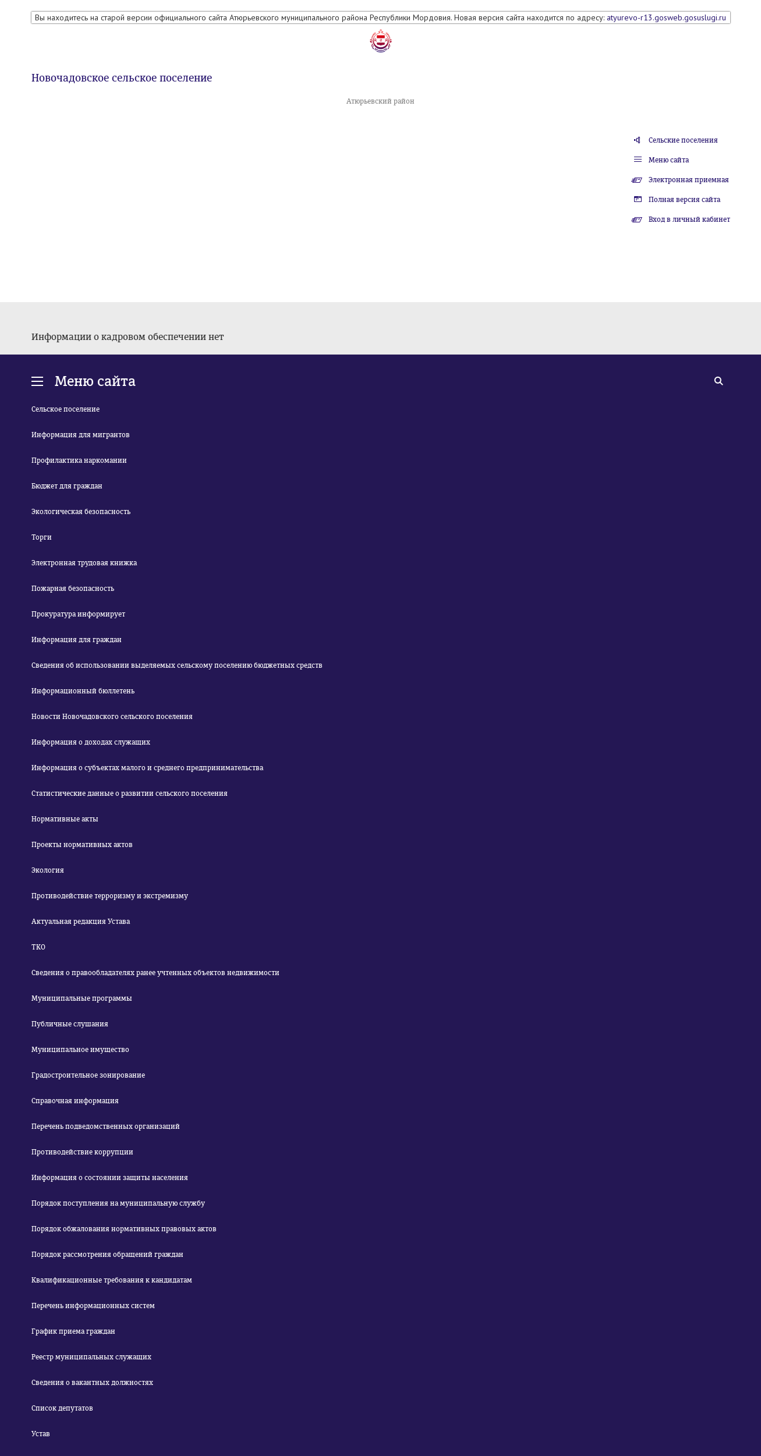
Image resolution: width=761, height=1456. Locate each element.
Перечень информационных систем (93, 1306)
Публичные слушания (69, 1024)
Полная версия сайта (684, 200)
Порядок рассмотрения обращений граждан (107, 1254)
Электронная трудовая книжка (84, 563)
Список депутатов (62, 1408)
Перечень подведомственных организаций (105, 1126)
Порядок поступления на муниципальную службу (118, 1203)
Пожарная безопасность (72, 588)
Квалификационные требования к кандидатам (111, 1280)
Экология (47, 870)
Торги (41, 537)
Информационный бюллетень (82, 691)
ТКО (38, 947)
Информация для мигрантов (80, 435)
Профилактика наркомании (79, 460)
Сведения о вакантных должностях (92, 1383)
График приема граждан (73, 1331)
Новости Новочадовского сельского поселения (112, 717)
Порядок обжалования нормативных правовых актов (124, 1229)
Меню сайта (669, 160)
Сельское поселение (65, 409)
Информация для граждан (76, 640)
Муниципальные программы (81, 998)
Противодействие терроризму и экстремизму (109, 896)
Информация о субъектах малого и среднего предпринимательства (147, 768)
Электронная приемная (689, 180)
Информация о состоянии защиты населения (109, 1178)
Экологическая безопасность (80, 512)
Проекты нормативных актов (82, 845)
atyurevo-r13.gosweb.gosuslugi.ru (666, 17)
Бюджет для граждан (66, 486)
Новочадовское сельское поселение (121, 78)
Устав (40, 1434)
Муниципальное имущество (80, 1050)
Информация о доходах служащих (90, 742)
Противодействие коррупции (82, 1152)
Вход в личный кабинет (689, 219)
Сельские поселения (683, 140)
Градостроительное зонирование (88, 1075)
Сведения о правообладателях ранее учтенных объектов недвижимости (155, 973)
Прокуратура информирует (78, 614)
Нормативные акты (64, 819)
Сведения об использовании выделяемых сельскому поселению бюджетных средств (177, 665)
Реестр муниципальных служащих (91, 1357)
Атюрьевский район (380, 101)
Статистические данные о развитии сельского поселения (129, 793)
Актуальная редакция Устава (80, 921)
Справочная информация (75, 1101)
